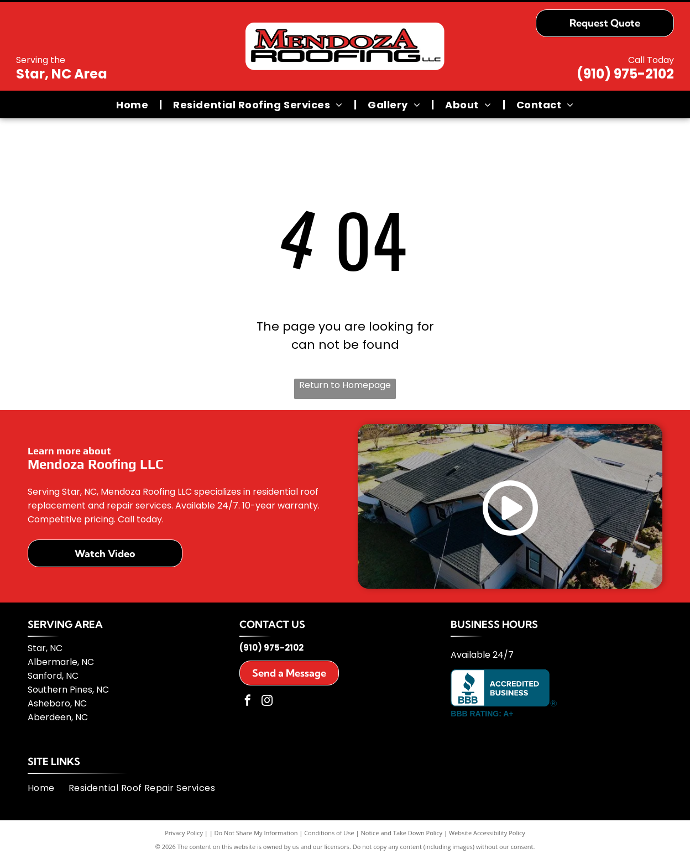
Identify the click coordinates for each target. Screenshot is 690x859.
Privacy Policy (184, 833)
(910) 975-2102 (625, 74)
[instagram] (267, 701)
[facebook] (247, 701)
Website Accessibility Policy (487, 833)
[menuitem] (133, 104)
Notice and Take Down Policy (402, 833)
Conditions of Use (329, 833)
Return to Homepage (345, 385)
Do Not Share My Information (256, 833)
